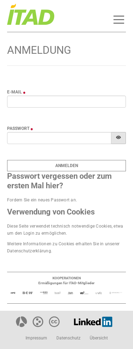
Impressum (36, 338)
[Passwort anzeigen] (118, 138)
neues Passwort (54, 200)
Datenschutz (68, 338)
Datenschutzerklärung (29, 250)
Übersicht (99, 338)
